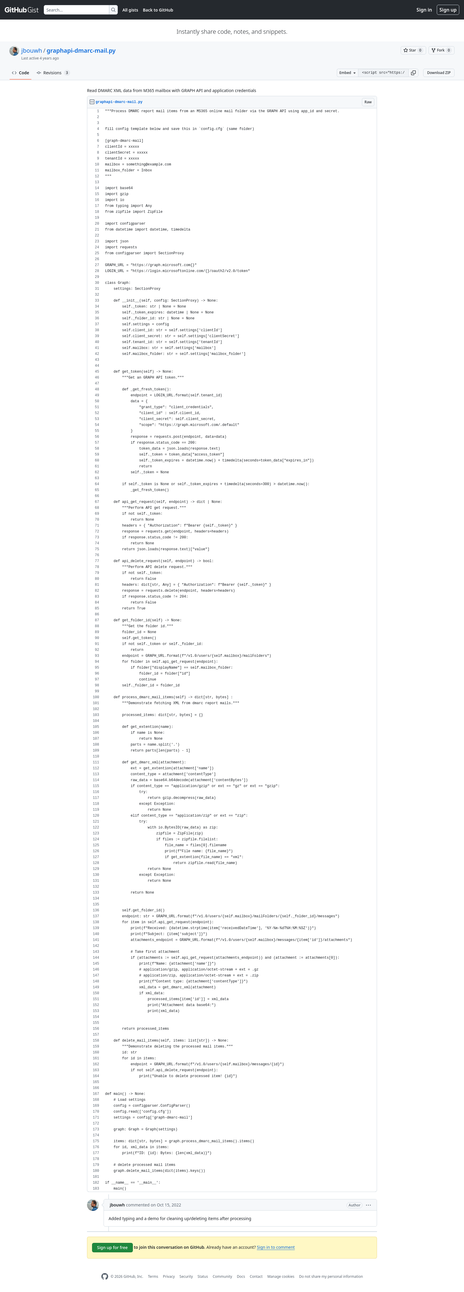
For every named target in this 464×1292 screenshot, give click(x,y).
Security (186, 1276)
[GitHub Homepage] (104, 1276)
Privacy (169, 1276)
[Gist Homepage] (22, 9)
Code (20, 72)
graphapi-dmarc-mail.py (80, 50)
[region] (232, 650)
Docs (241, 1276)
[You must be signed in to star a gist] (413, 50)
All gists (130, 10)
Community (222, 1276)
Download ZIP (439, 72)
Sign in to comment (276, 1247)
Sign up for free (112, 1247)
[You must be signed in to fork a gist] (441, 50)
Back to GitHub (158, 10)
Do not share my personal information (331, 1276)
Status (203, 1276)
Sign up (448, 10)
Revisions (53, 73)
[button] (413, 73)
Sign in (424, 10)
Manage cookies (280, 1276)
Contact (256, 1276)
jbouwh (31, 50)
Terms (153, 1276)
